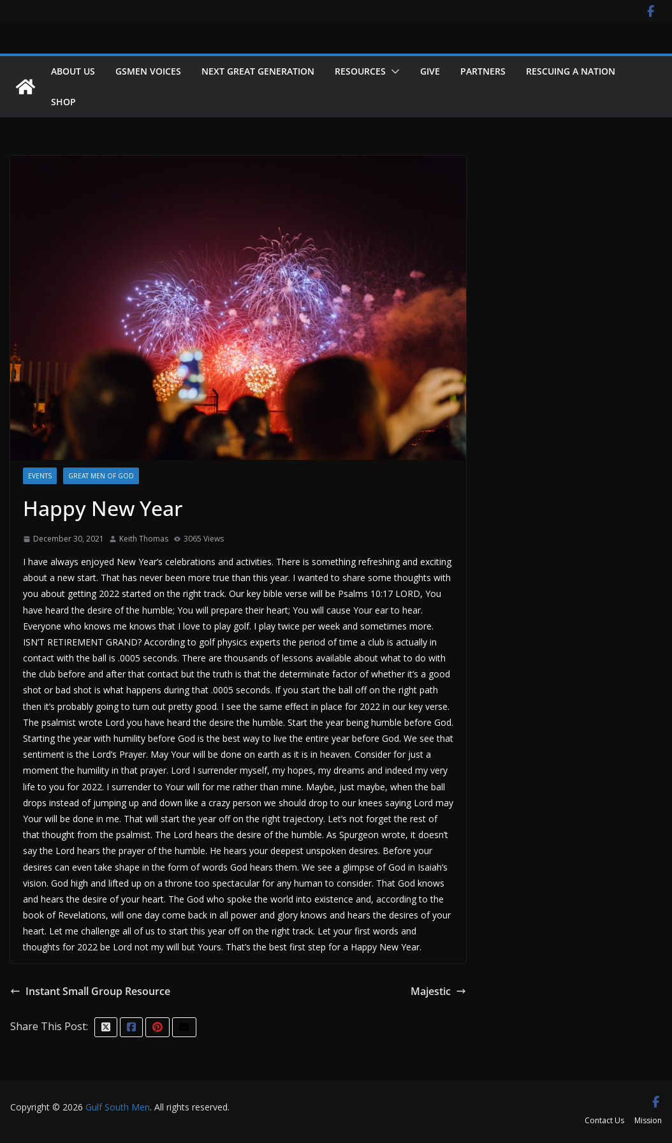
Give (430, 71)
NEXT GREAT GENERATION (257, 71)
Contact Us (604, 1120)
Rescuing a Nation (570, 71)
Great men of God (101, 475)
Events (40, 475)
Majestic (438, 991)
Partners (483, 71)
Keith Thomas (143, 538)
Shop (63, 102)
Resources (360, 71)
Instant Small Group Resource (90, 991)
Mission (648, 1120)
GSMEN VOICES (148, 71)
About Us (73, 71)
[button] (393, 71)
